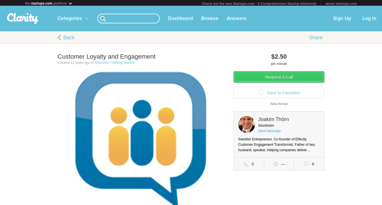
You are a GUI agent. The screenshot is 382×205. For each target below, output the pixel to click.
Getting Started (123, 64)
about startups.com (341, 4)
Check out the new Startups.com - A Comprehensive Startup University (259, 4)
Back (69, 39)
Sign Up (342, 19)
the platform (49, 3)
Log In (369, 19)
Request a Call (279, 78)
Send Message (269, 132)
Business (102, 64)
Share (316, 39)
